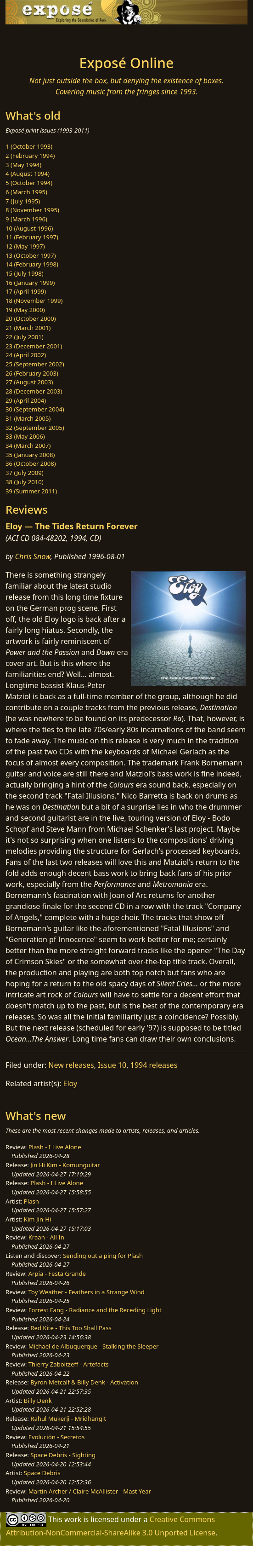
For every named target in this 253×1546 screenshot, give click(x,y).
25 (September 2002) (35, 364)
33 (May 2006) (25, 436)
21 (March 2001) (28, 328)
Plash (31, 1201)
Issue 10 (112, 1065)
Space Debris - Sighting (63, 1455)
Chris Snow (33, 556)
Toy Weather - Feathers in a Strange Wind (86, 1292)
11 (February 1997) (32, 237)
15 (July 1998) (25, 273)
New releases (71, 1065)
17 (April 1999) (26, 291)
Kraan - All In (46, 1237)
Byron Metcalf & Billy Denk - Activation (84, 1382)
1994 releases (154, 1065)
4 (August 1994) (28, 173)
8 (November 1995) (32, 210)
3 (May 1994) (23, 165)
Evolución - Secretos (56, 1437)
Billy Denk (38, 1400)
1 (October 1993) (29, 146)
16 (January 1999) (30, 282)
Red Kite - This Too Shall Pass (70, 1328)
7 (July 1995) (23, 201)
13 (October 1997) (31, 255)
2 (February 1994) (30, 155)
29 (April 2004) (26, 400)
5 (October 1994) (29, 183)
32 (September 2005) (35, 427)
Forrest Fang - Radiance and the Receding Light (95, 1310)
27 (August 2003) (29, 382)
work (72, 1519)
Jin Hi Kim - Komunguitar (65, 1165)
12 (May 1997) (25, 246)
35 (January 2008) (30, 455)
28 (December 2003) (34, 391)
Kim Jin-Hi (37, 1219)
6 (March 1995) (26, 192)
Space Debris (42, 1473)
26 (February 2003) (32, 373)
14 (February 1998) (32, 264)
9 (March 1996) (26, 219)
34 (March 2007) (28, 445)
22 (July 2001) (25, 337)
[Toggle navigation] (29, 37)
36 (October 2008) (31, 463)
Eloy (70, 1083)
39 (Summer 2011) (31, 491)
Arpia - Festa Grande (57, 1273)
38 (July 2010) (25, 482)
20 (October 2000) (31, 318)
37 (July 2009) (25, 473)
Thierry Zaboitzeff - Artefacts (68, 1364)
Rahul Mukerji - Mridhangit (68, 1418)
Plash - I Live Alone (54, 1147)
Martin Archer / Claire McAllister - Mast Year (89, 1491)
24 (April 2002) (26, 355)
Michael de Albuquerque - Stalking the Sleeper (93, 1346)
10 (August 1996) (29, 228)
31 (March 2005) (28, 418)
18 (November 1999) (34, 300)
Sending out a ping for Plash (103, 1255)
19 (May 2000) (25, 310)
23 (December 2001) (34, 346)
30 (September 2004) (35, 409)
